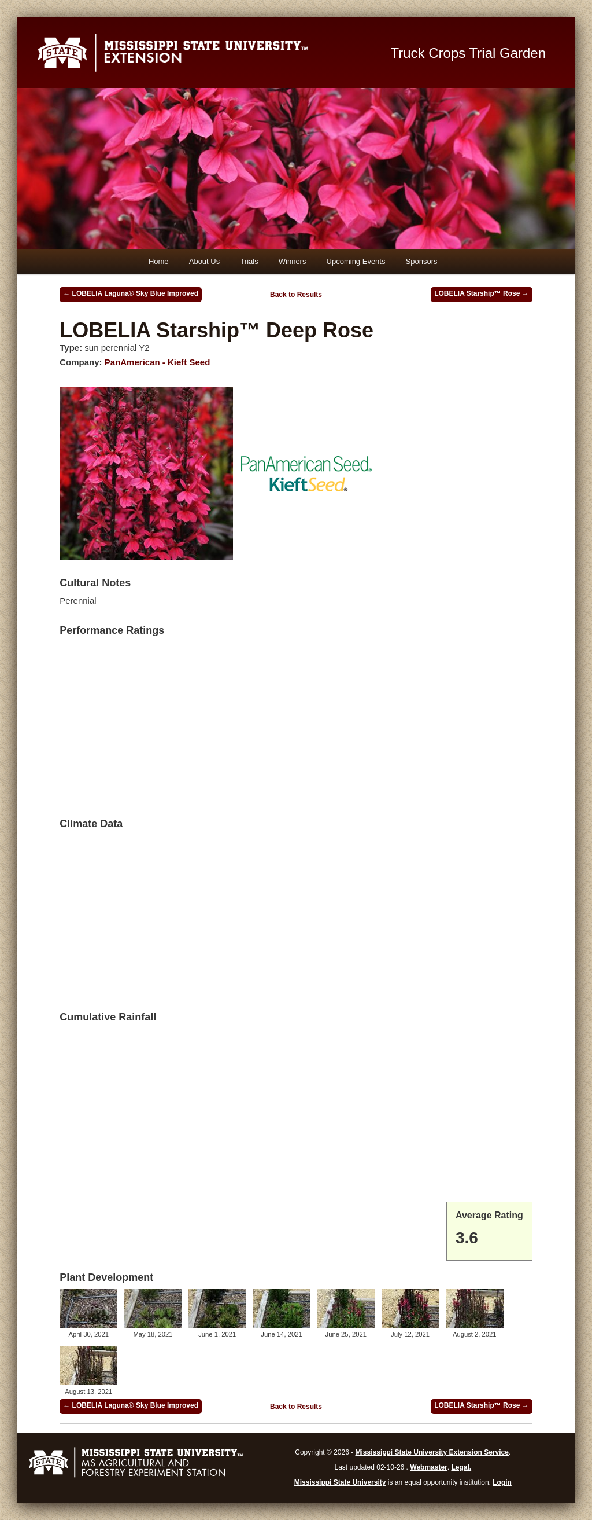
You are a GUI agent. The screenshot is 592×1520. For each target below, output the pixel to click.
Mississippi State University (340, 1482)
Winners (292, 261)
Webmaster (428, 1467)
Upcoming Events (356, 261)
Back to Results (296, 295)
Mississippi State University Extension (206, 52)
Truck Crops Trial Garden (468, 53)
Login (502, 1482)
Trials (249, 261)
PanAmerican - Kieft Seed (157, 362)
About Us (204, 261)
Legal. (461, 1467)
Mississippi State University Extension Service (432, 1452)
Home (159, 261)
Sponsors (422, 261)
